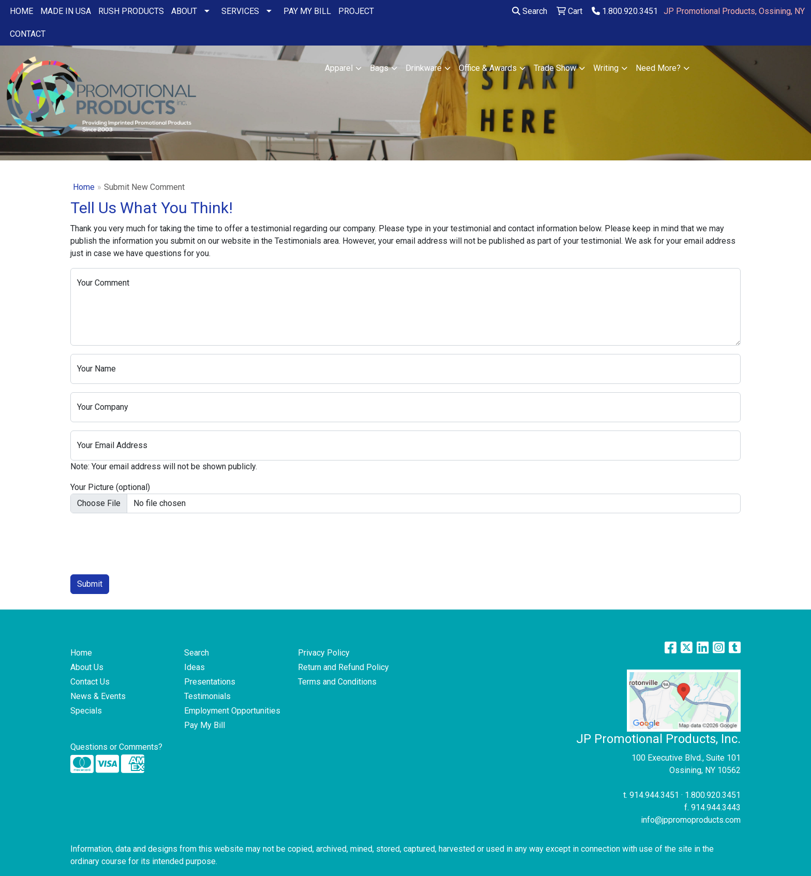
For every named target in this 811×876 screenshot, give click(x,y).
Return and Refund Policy (343, 667)
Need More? (658, 68)
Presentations (209, 682)
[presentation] (149, 542)
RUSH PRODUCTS (131, 11)
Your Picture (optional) (110, 487)
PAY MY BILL (307, 11)
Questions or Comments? (116, 747)
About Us (86, 667)
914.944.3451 (654, 795)
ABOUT (184, 11)
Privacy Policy (324, 653)
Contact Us (90, 682)
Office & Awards (488, 68)
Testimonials (207, 696)
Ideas (194, 667)
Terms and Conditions (337, 682)
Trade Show (555, 68)
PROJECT (356, 11)
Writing (606, 68)
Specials (86, 711)
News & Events (98, 696)
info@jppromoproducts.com (691, 820)
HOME (21, 11)
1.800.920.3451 (625, 11)
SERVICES (240, 11)
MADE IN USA (65, 11)
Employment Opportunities (232, 711)
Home (84, 187)
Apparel (339, 68)
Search (529, 11)
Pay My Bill (204, 725)
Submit (89, 584)
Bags (379, 68)
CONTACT (28, 34)
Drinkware (424, 68)
